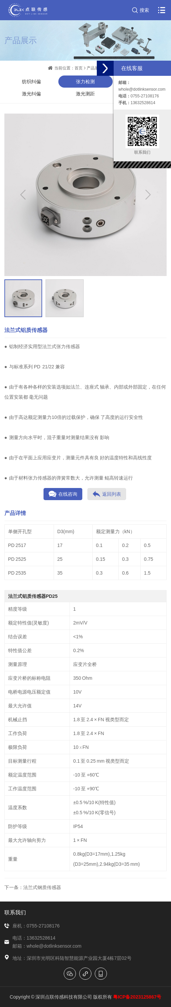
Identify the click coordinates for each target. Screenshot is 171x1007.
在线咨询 (63, 494)
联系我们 (15, 912)
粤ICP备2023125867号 (137, 997)
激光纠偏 (31, 93)
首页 (79, 68)
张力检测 (85, 81)
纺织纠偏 (31, 81)
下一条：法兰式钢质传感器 (32, 887)
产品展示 (95, 68)
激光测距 (85, 93)
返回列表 (106, 494)
